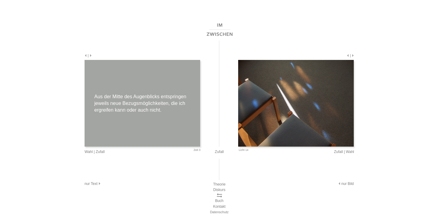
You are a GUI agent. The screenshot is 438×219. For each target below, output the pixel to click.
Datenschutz (219, 212)
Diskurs (219, 190)
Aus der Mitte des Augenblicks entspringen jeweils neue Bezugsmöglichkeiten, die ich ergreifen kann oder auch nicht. (140, 103)
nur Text (93, 184)
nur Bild (346, 184)
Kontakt (219, 206)
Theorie (219, 184)
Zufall (100, 152)
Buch (219, 201)
